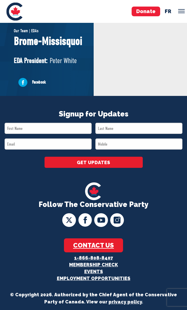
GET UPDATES (93, 162)
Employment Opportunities (93, 278)
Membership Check (93, 264)
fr (168, 11)
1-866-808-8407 (93, 258)
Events (93, 271)
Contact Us (93, 245)
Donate (146, 11)
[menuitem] (14, 11)
